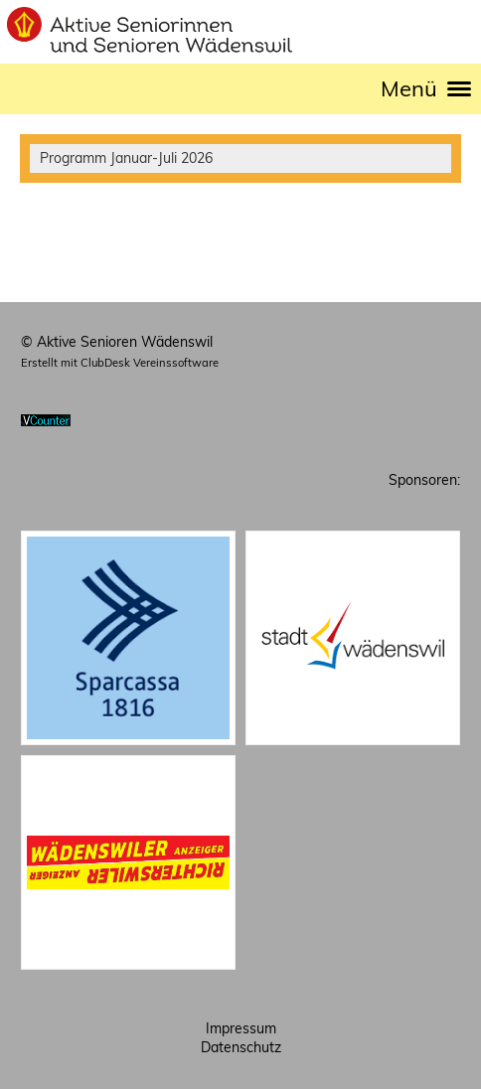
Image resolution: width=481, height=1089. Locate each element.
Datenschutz (241, 1047)
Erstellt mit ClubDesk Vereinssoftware (120, 363)
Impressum (241, 1028)
